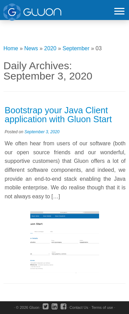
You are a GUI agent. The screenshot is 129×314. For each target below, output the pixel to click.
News (31, 48)
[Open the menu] (119, 12)
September (76, 48)
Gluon (34, 307)
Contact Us (78, 307)
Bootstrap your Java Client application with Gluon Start (58, 114)
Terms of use (102, 307)
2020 (50, 48)
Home (10, 48)
